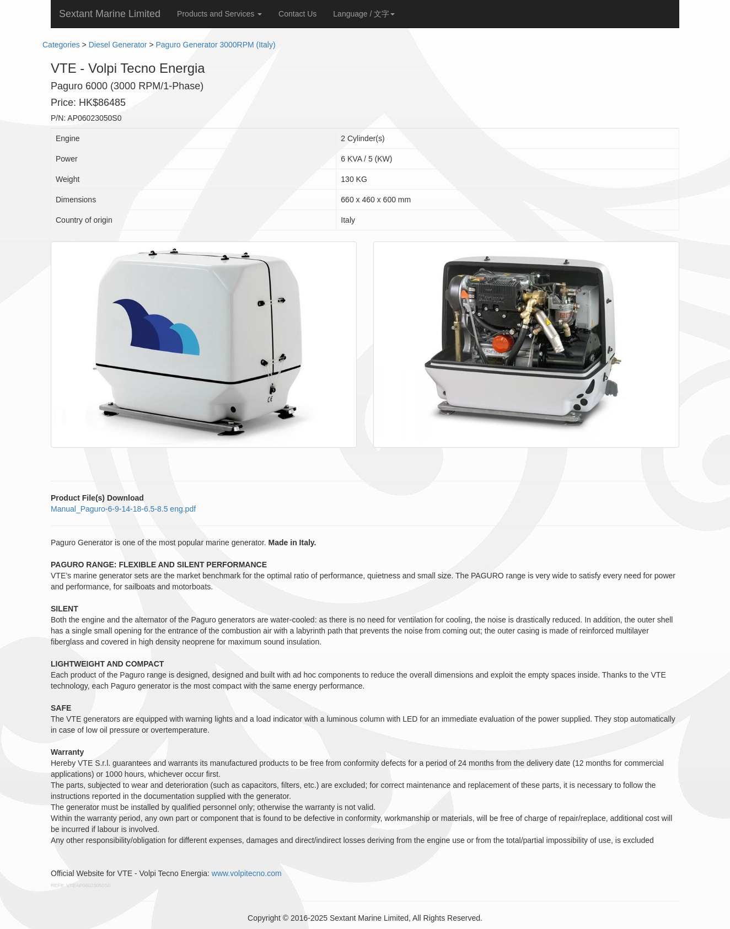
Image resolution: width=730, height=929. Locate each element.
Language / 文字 (364, 13)
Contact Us (297, 13)
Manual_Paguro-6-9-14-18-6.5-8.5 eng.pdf (123, 508)
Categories (61, 44)
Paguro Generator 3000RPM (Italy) (215, 44)
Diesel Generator (118, 44)
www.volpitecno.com (247, 873)
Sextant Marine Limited (109, 13)
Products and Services (219, 13)
